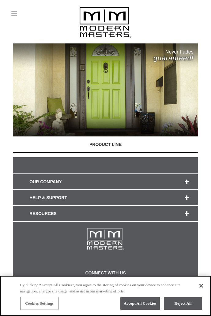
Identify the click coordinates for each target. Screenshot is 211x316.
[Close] (201, 285)
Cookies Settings (39, 303)
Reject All (183, 303)
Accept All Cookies (140, 303)
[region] (105, 296)
